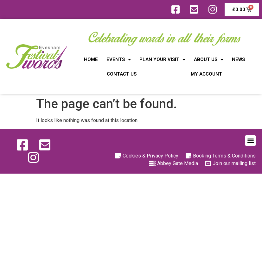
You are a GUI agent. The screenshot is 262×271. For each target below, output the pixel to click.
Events (118, 59)
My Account (206, 74)
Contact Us (122, 74)
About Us (208, 59)
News (238, 59)
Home (91, 59)
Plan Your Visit (162, 59)
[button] (250, 140)
